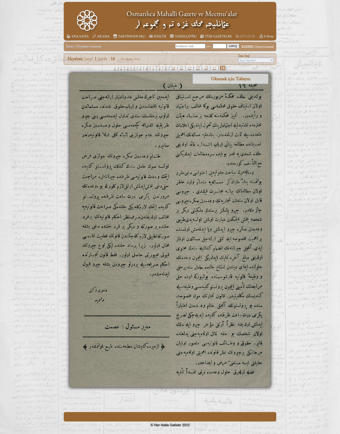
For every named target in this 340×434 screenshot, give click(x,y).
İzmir (70, 46)
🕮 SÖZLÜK (157, 36)
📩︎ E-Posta (266, 36)
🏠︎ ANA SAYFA (77, 36)
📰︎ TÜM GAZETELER (216, 36)
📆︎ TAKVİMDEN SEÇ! (129, 36)
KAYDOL (247, 46)
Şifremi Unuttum (264, 46)
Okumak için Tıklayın (230, 78)
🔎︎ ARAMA (101, 36)
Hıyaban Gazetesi (88, 46)
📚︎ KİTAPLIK (245, 36)
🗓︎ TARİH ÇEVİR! (183, 36)
